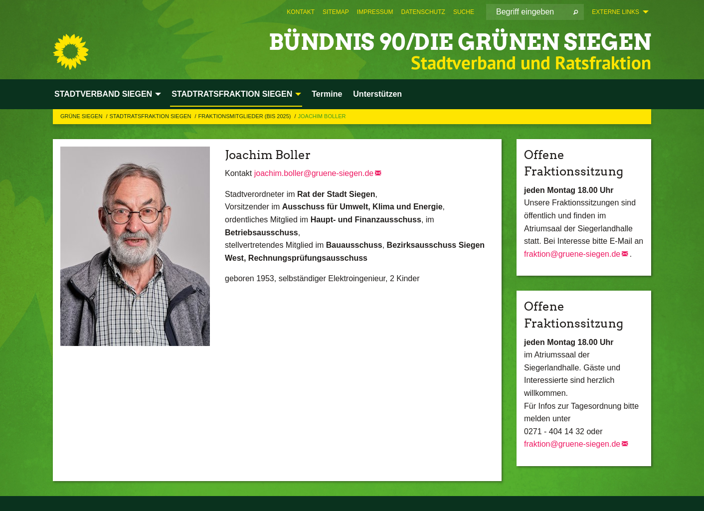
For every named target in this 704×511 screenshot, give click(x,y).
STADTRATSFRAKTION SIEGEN (150, 116)
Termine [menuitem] (327, 94)
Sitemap (336, 11)
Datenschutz (423, 11)
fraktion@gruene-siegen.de (572, 254)
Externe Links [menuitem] (615, 11)
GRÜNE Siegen (82, 116)
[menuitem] (301, 12)
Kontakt (301, 11)
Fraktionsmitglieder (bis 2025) (245, 116)
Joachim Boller (322, 116)
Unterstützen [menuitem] (377, 94)
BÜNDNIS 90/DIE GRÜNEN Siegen (460, 42)
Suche (463, 11)
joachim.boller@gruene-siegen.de (314, 173)
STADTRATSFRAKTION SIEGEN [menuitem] (232, 94)
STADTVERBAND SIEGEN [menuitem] (103, 94)
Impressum (375, 11)
